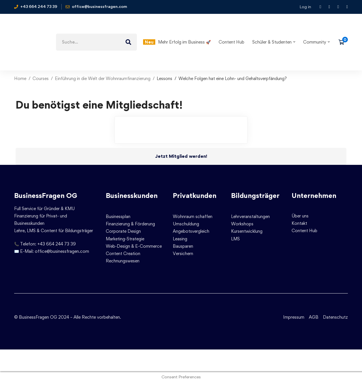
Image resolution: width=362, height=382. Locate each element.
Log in (305, 6)
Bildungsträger (255, 195)
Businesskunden (132, 195)
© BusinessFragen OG (35, 317)
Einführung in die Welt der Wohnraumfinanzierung (102, 78)
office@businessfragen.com (62, 251)
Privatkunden (194, 195)
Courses (41, 78)
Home (20, 78)
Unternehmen (314, 195)
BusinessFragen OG (45, 195)
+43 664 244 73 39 (56, 244)
